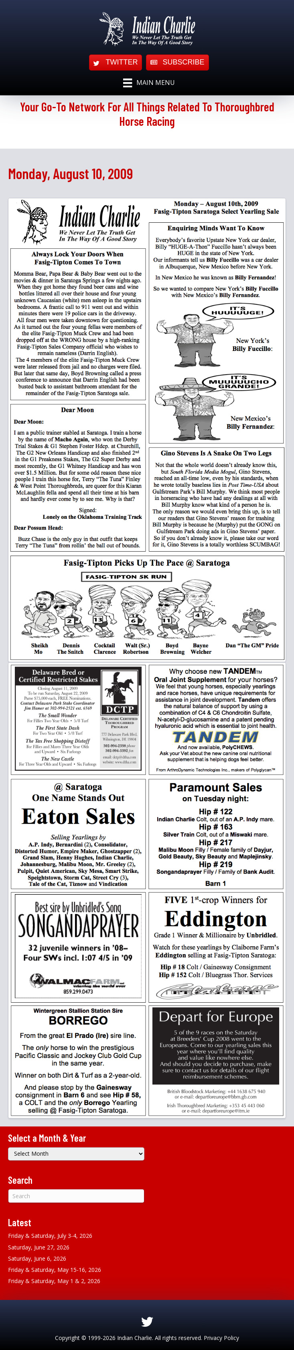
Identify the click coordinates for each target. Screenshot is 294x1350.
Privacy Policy (221, 1338)
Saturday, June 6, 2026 (37, 1258)
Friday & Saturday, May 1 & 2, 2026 (54, 1281)
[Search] (76, 1196)
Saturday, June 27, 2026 (38, 1247)
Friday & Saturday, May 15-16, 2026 (54, 1269)
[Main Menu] (148, 83)
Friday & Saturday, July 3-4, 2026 (50, 1235)
